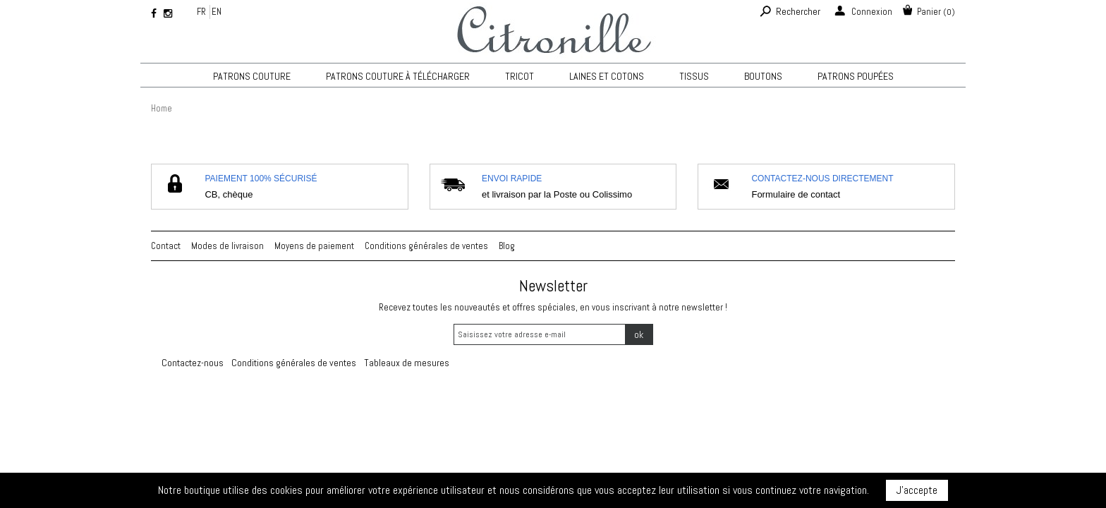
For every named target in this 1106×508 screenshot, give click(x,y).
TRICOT (519, 76)
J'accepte (917, 490)
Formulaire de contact (795, 194)
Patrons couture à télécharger (398, 76)
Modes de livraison (227, 246)
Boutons (763, 76)
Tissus (694, 76)
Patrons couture (252, 76)
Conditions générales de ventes (426, 246)
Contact (166, 246)
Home (161, 108)
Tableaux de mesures (406, 362)
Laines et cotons (606, 76)
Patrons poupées (856, 76)
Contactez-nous (193, 362)
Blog (507, 246)
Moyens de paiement (314, 246)
